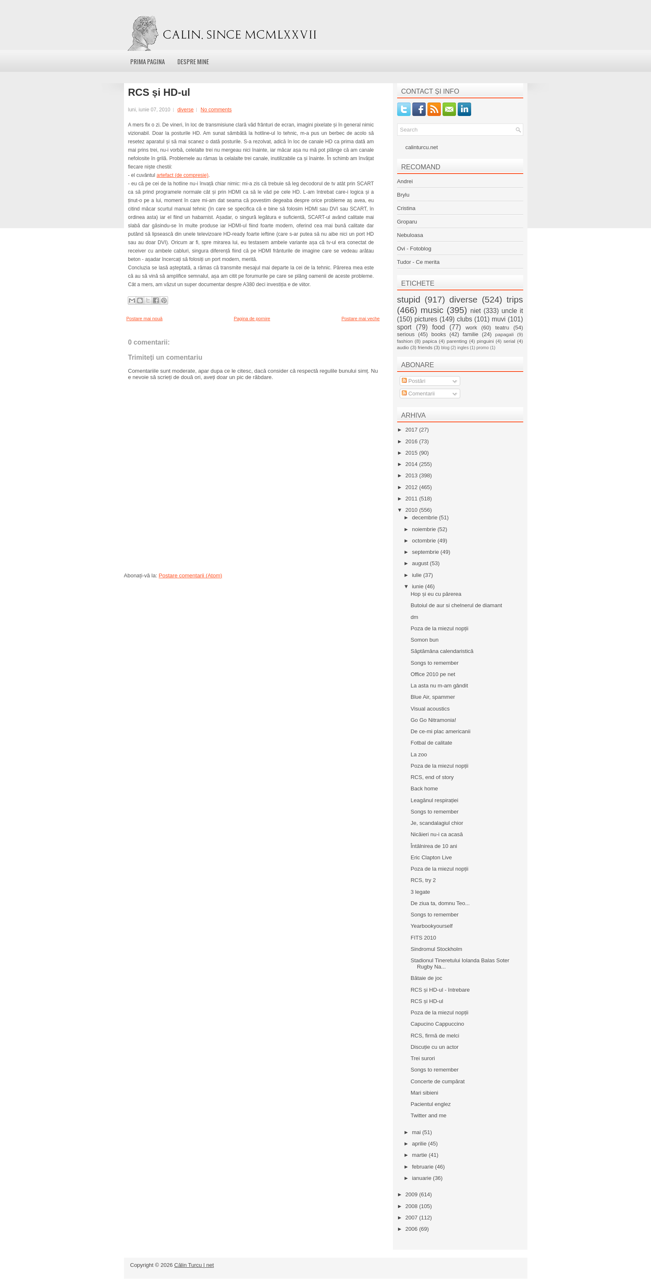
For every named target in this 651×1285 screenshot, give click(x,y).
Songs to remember (435, 663)
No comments (216, 110)
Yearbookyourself (432, 926)
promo (483, 347)
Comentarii (418, 393)
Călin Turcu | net (194, 1265)
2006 (412, 1229)
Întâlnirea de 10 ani (434, 846)
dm (414, 617)
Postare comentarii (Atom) (190, 575)
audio (403, 347)
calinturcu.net (422, 147)
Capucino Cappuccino (437, 1024)
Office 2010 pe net (433, 674)
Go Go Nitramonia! (433, 720)
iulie (417, 575)
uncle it (512, 310)
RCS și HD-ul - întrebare (440, 990)
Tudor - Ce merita (418, 262)
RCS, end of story (432, 777)
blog (445, 347)
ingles (463, 347)
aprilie (420, 1143)
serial (509, 341)
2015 (412, 453)
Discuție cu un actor (435, 1047)
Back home (424, 788)
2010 (412, 510)
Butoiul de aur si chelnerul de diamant (456, 605)
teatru (502, 327)
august (421, 563)
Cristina (406, 208)
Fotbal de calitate (431, 743)
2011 (412, 498)
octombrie (425, 540)
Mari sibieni (424, 1093)
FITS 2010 (423, 938)
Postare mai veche (360, 318)
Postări (413, 381)
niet (475, 310)
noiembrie (425, 529)
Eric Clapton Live (431, 857)
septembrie (426, 552)
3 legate (420, 892)
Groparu (407, 222)
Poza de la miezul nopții (439, 628)
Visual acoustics (430, 709)
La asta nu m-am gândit (439, 685)
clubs (464, 319)
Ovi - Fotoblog (414, 248)
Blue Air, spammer (433, 697)
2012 (412, 487)
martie (420, 1155)
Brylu (403, 195)
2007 (412, 1217)
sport (404, 327)
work (471, 327)
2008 (412, 1206)
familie (471, 334)
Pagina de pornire (252, 318)
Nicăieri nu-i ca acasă (437, 834)
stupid (409, 299)
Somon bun (425, 640)
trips (514, 299)
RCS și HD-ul (159, 92)
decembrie (425, 517)
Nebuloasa (410, 235)
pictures (426, 319)
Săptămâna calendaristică (442, 651)
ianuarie (422, 1178)
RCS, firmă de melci (435, 1035)
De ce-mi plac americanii (440, 731)
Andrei (405, 181)
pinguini (485, 341)
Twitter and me (428, 1115)
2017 (412, 430)
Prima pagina (147, 61)
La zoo (419, 754)
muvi (499, 319)
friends (425, 347)
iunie (418, 586)
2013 (412, 475)
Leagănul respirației (434, 800)
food (438, 327)
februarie (423, 1167)
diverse (185, 110)
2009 (412, 1194)
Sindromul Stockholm (436, 949)
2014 (412, 464)
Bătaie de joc (426, 978)
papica (429, 341)
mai (417, 1132)
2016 (412, 441)
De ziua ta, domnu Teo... (440, 903)
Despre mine (193, 61)
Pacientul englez (431, 1104)
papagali (504, 334)
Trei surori (423, 1058)
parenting (457, 341)
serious (406, 334)
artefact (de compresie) (182, 175)
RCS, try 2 (423, 880)
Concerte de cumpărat (438, 1081)
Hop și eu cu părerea (436, 594)
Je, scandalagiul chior (437, 823)
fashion (405, 341)
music (432, 310)
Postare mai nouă (145, 318)
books (438, 334)
